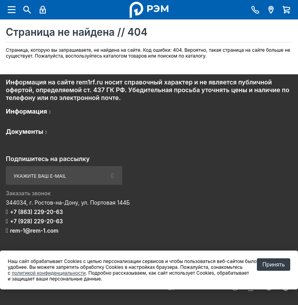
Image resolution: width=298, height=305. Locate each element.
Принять (273, 264)
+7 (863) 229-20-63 (36, 212)
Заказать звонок (28, 193)
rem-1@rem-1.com (34, 230)
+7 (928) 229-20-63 (36, 221)
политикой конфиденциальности (49, 273)
